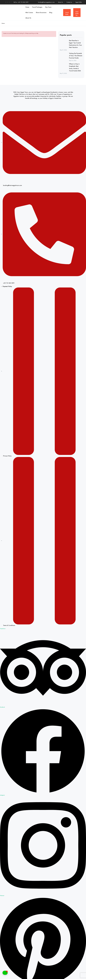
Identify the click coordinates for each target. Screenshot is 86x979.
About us (28, 18)
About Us (60, 2)
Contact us (69, 2)
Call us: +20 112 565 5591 (20, 2)
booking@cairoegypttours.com (46, 2)
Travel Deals (67, 13)
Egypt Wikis (79, 2)
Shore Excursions (41, 13)
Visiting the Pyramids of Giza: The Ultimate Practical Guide (75, 55)
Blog (50, 13)
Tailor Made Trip (76, 13)
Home (27, 7)
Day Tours (48, 7)
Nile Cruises (29, 13)
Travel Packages (37, 7)
